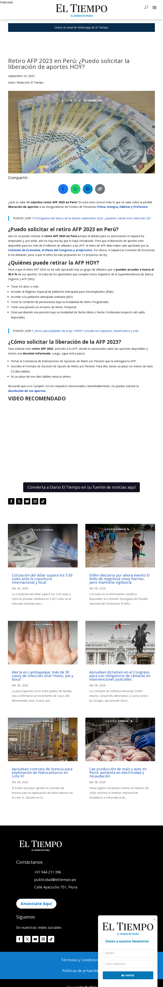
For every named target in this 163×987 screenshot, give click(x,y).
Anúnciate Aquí (36, 903)
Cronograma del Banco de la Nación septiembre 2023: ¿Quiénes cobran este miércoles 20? (92, 218)
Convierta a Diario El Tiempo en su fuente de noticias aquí (81, 487)
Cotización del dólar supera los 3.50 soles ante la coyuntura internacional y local (42, 579)
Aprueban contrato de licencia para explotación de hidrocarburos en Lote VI (42, 772)
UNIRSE (125, 975)
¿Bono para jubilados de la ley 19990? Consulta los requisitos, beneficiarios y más (86, 331)
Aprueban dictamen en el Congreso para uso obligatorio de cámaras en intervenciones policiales (119, 676)
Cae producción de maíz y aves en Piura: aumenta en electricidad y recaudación (118, 772)
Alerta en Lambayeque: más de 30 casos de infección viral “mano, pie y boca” (42, 676)
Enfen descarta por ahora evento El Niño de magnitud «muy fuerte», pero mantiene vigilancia (119, 579)
